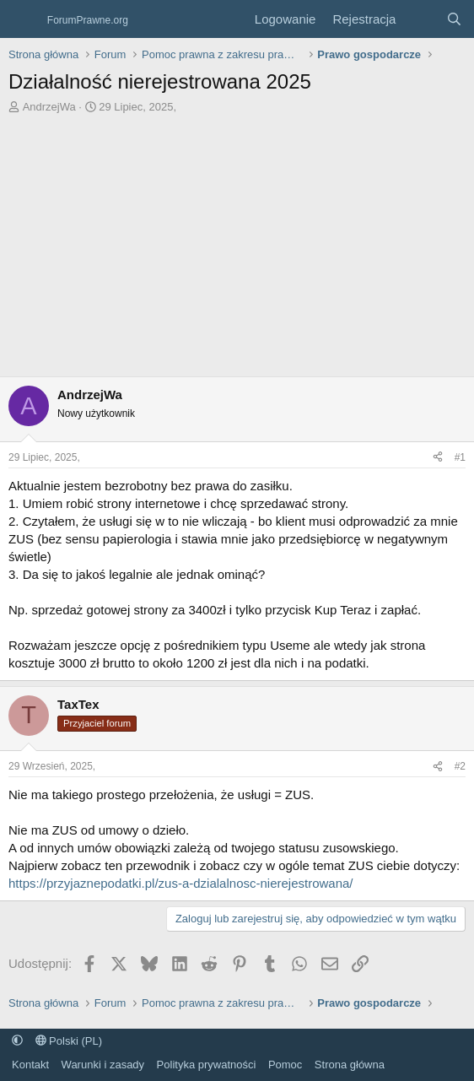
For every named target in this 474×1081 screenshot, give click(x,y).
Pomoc (285, 1064)
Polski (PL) (68, 1041)
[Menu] (23, 19)
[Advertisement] (237, 241)
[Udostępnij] (438, 458)
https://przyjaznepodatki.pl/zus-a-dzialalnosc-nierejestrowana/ (180, 883)
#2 (460, 766)
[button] (17, 1041)
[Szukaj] (454, 19)
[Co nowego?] (420, 19)
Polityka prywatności (206, 1064)
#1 (460, 457)
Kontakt (30, 1064)
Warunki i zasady (103, 1064)
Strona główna (350, 1064)
